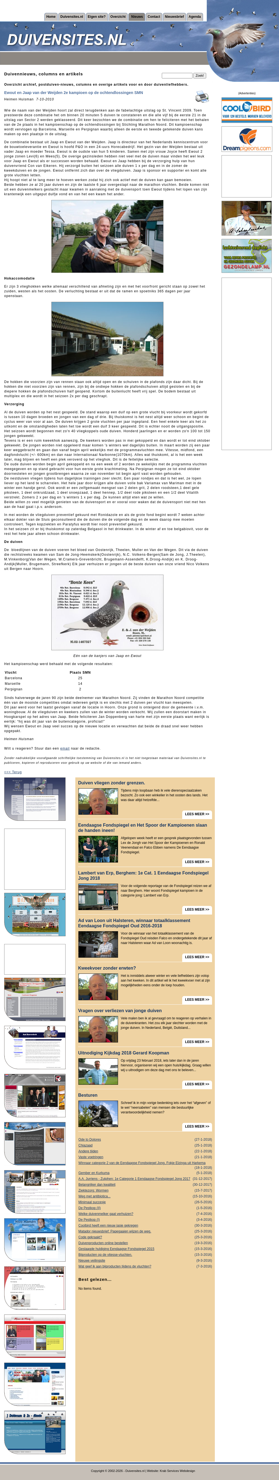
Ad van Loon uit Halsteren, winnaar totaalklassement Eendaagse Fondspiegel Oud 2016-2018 (134, 923)
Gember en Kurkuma (145, 1173)
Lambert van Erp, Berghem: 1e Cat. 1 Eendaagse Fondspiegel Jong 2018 (143, 876)
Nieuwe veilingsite (145, 1260)
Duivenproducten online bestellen (145, 1243)
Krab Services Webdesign (177, 1470)
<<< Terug (13, 772)
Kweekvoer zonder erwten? (107, 968)
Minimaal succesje (145, 1202)
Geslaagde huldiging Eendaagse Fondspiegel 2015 (145, 1249)
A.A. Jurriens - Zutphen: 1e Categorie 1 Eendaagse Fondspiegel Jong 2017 (145, 1179)
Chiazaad (145, 1145)
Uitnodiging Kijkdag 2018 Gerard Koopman (123, 1053)
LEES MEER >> (197, 814)
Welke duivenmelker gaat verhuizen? (145, 1214)
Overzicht (118, 17)
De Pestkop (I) (145, 1219)
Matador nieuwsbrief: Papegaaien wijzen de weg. (145, 1231)
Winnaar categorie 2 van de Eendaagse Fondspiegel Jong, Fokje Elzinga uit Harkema (145, 1163)
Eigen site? (97, 17)
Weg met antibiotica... (145, 1196)
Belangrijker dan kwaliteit (145, 1184)
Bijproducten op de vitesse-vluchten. (145, 1254)
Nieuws (137, 17)
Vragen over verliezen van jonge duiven (120, 1010)
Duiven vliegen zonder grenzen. (111, 782)
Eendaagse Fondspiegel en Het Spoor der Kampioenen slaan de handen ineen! (142, 828)
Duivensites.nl (71, 17)
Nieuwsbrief (174, 17)
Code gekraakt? (145, 1237)
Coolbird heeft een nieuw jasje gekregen (145, 1225)
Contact (154, 17)
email (65, 748)
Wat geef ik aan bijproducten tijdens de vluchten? (145, 1266)
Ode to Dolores (145, 1139)
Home (51, 17)
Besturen (87, 1095)
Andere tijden (145, 1151)
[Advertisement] (35, 859)
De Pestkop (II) (145, 1208)
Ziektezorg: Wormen (145, 1190)
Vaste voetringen (145, 1157)
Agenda (195, 17)
